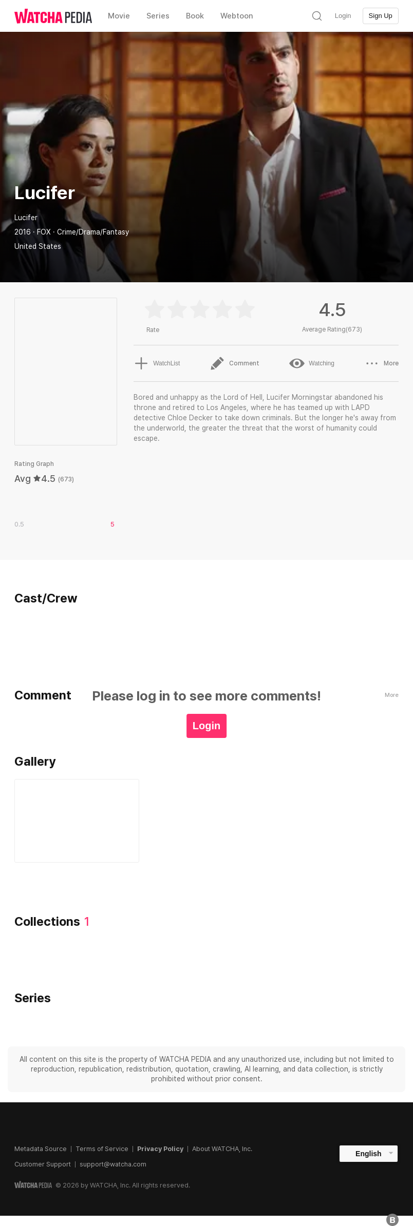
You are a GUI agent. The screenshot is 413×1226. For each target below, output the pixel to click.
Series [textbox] (158, 16)
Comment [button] (234, 363)
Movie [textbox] (119, 16)
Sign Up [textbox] (380, 16)
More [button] (381, 363)
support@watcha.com (113, 1164)
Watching (311, 363)
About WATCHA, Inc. (222, 1149)
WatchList (157, 363)
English (368, 1154)
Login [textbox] (343, 16)
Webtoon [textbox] (236, 16)
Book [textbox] (195, 16)
